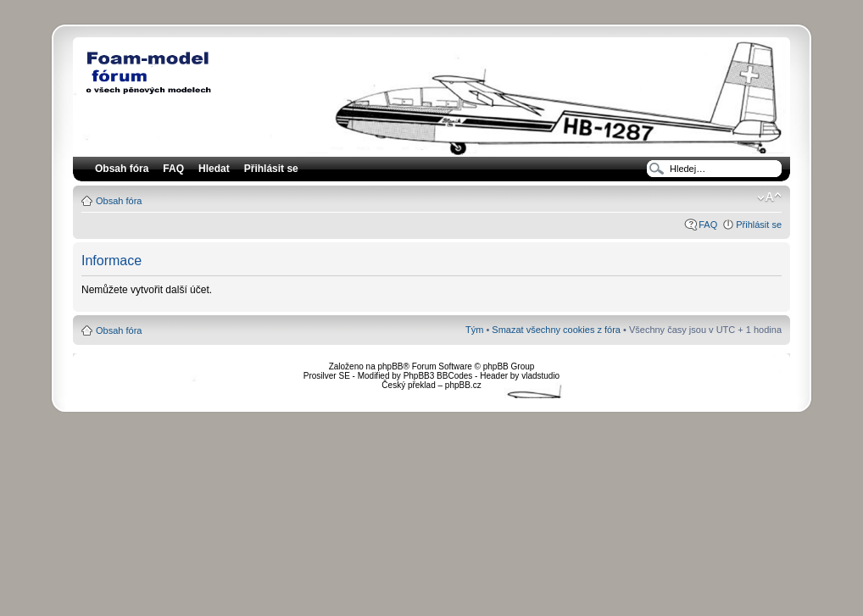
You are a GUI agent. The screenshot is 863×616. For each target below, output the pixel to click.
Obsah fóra (119, 201)
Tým (474, 330)
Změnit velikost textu (769, 197)
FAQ (708, 224)
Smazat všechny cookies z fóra (556, 330)
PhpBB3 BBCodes (438, 375)
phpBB (390, 366)
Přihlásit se (759, 224)
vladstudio (540, 375)
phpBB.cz (463, 385)
